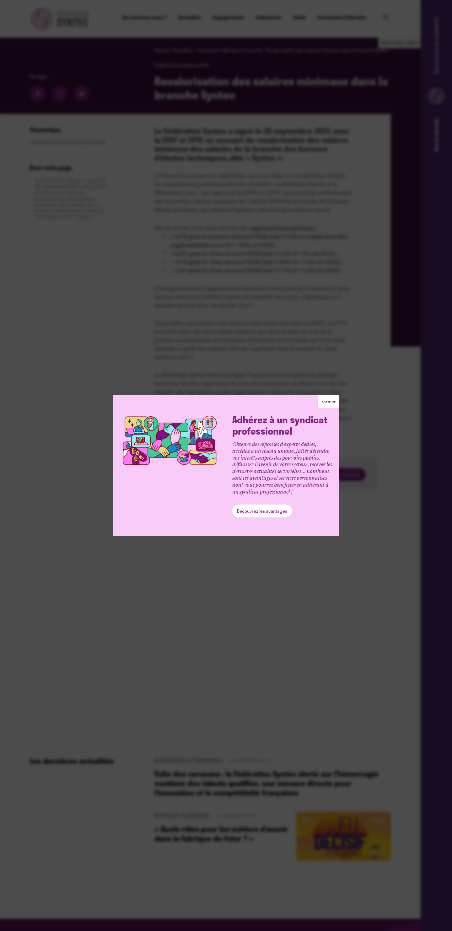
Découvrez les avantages (262, 511)
